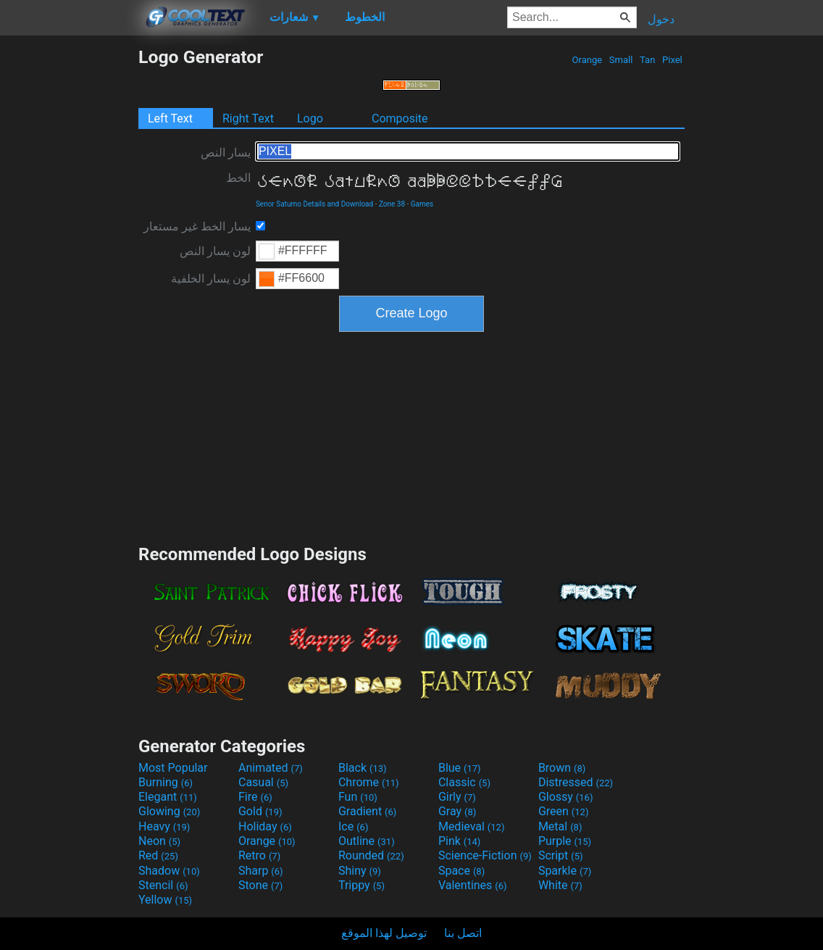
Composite (400, 118)
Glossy (565, 797)
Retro (259, 855)
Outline (366, 841)
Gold (260, 811)
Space (461, 871)
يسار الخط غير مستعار (197, 226)
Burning (165, 782)
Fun (357, 797)
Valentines (472, 885)
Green (563, 811)
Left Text (170, 118)
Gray (457, 811)
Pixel (672, 59)
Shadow (169, 871)
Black (362, 768)
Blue (459, 768)
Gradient (367, 811)
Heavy (164, 826)
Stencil (163, 885)
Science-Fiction (485, 855)
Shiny (359, 871)
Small (621, 59)
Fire (255, 797)
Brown (561, 768)
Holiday (265, 826)
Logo (310, 118)
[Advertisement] (69, 263)
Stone (260, 885)
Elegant (167, 797)
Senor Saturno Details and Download (314, 204)
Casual (263, 782)
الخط (238, 178)
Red (158, 855)
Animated (270, 768)
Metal (560, 826)
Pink (459, 841)
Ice (353, 826)
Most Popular (173, 768)
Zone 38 (392, 204)
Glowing (169, 811)
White (560, 885)
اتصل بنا (463, 933)
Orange (586, 59)
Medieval (471, 826)
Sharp (260, 871)
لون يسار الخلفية (211, 279)
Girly (457, 797)
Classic (464, 782)
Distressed (575, 782)
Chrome (368, 782)
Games (422, 204)
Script (560, 855)
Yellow (165, 900)
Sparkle (564, 871)
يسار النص (226, 152)
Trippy (361, 885)
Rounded (371, 855)
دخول (661, 19)
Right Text (248, 118)
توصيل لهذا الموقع (384, 933)
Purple (564, 841)
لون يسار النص (215, 251)
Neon (159, 841)
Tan (648, 59)
